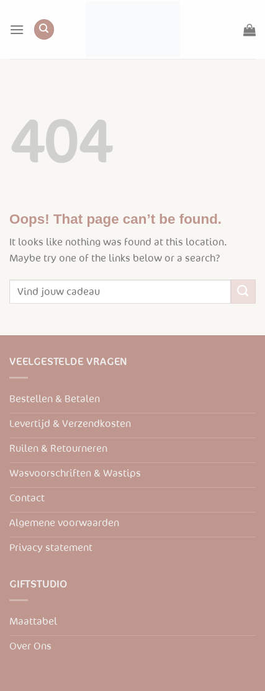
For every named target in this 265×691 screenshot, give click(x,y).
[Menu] (16, 29)
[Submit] (243, 291)
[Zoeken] (44, 29)
